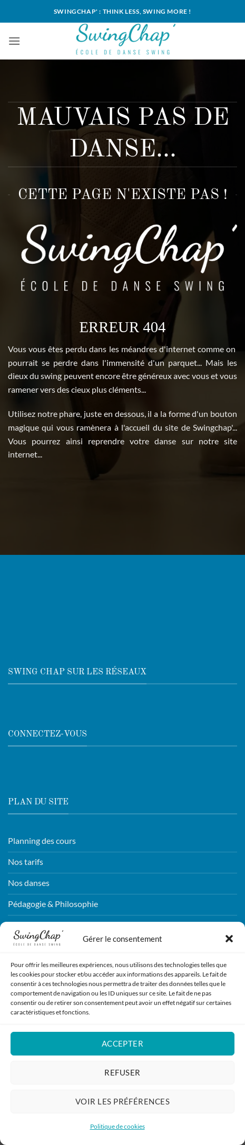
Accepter (123, 1047)
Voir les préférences (122, 1105)
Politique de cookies (117, 1129)
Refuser (122, 1076)
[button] (229, 942)
